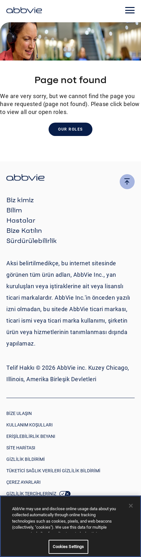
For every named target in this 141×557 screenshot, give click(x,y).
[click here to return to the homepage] (24, 11)
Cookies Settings (68, 546)
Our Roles (70, 129)
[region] (70, 526)
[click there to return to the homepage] (70, 178)
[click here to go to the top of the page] (127, 181)
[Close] (131, 506)
